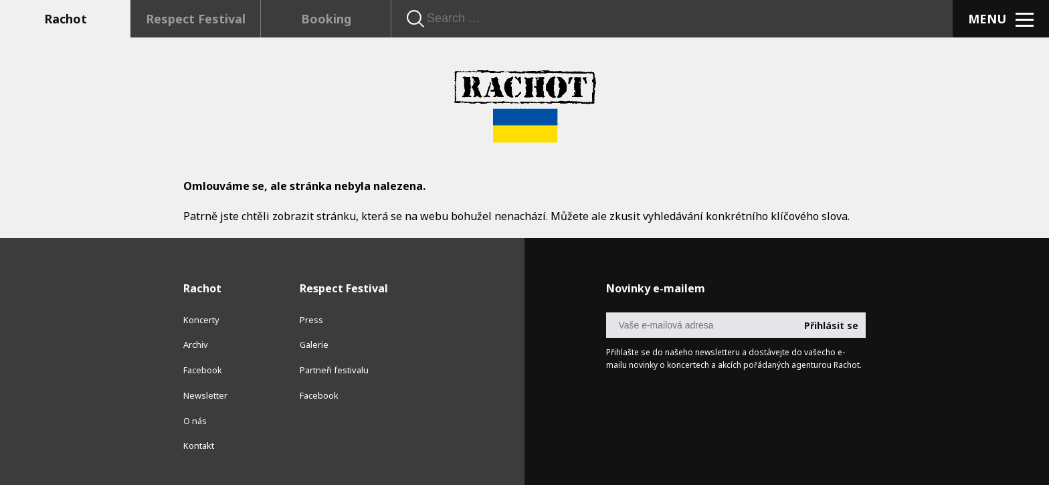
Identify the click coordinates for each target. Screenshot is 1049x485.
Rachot (65, 19)
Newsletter (205, 395)
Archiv (195, 344)
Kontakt (198, 446)
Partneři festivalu (334, 370)
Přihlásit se (831, 325)
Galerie (314, 344)
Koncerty (201, 320)
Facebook (202, 370)
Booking (326, 19)
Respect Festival (196, 19)
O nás (195, 421)
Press (311, 320)
